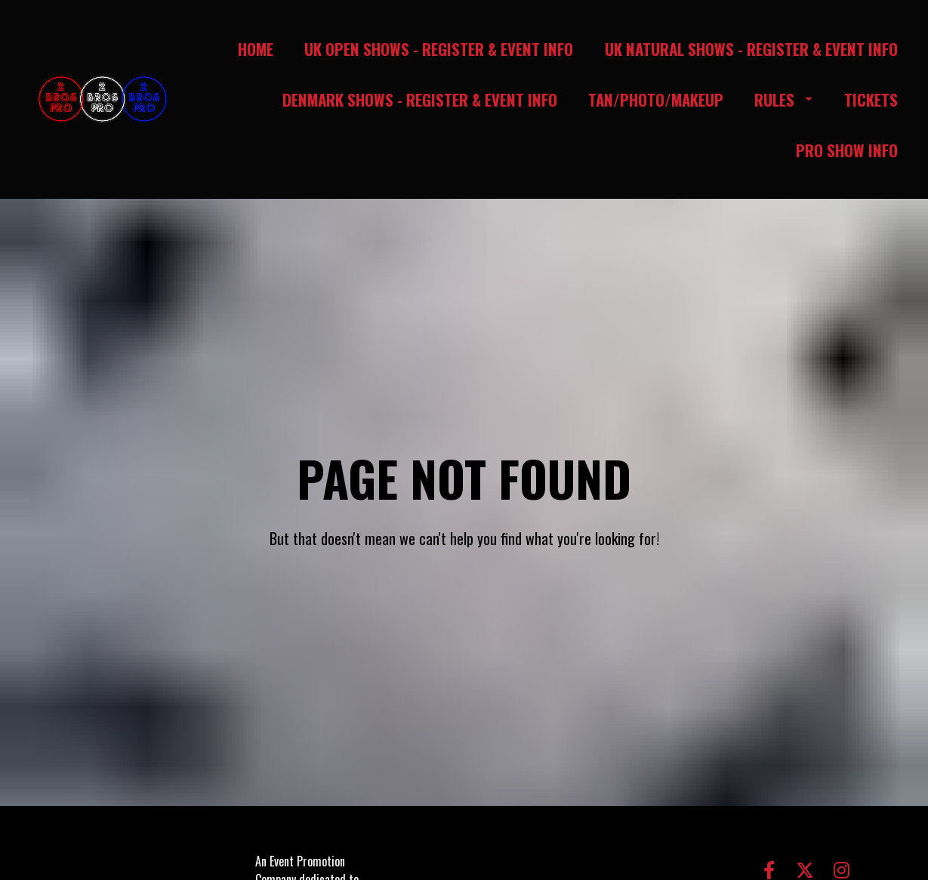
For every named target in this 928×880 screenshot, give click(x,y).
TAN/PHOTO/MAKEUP (655, 99)
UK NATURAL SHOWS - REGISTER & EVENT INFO (751, 48)
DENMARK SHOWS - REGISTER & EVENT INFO (419, 99)
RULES (783, 99)
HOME (255, 48)
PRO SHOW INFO (847, 150)
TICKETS (871, 99)
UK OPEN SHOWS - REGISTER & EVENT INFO (438, 48)
